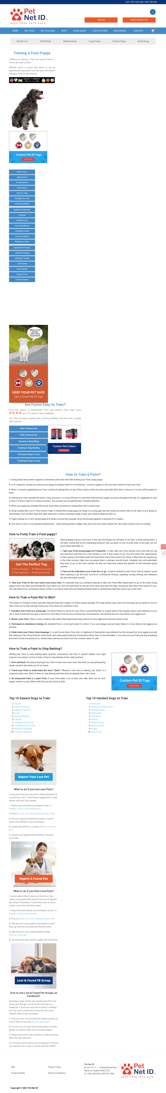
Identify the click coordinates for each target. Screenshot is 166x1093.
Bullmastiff (96, 713)
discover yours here (18, 935)
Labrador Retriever (22, 710)
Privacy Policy (54, 1067)
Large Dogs (94, 41)
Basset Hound (97, 725)
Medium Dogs (70, 41)
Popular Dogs (119, 41)
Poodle (17, 704)
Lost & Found (99, 30)
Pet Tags (30, 30)
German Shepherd (22, 716)
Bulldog (94, 719)
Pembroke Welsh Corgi (24, 725)
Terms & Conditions (57, 1073)
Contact (139, 30)
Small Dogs (45, 41)
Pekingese (96, 716)
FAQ (13, 1067)
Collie (16, 713)
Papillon (18, 719)
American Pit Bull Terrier (102, 707)
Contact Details (18, 1073)
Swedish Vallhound (23, 732)
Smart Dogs (143, 41)
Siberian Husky (98, 710)
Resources (120, 30)
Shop (64, 30)
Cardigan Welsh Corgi (24, 722)
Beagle (94, 728)
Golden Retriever (21, 707)
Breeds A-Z (22, 41)
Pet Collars (48, 30)
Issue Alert (79, 30)
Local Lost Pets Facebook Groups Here (37, 813)
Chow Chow (96, 732)
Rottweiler (96, 704)
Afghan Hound (97, 722)
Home (15, 30)
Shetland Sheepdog (23, 728)
